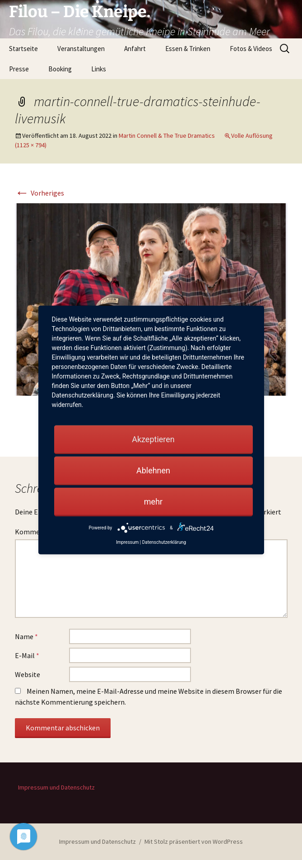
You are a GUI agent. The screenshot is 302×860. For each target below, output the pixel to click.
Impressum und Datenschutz (56, 787)
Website (27, 674)
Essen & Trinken (187, 48)
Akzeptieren (153, 439)
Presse (19, 69)
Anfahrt (135, 48)
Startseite (23, 48)
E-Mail (27, 655)
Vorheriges (39, 192)
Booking (60, 69)
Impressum (127, 542)
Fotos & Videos (251, 48)
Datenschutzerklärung (164, 542)
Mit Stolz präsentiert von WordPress (193, 841)
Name (26, 636)
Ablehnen (153, 470)
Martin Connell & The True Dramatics (167, 135)
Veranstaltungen (81, 48)
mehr (153, 501)
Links (98, 69)
